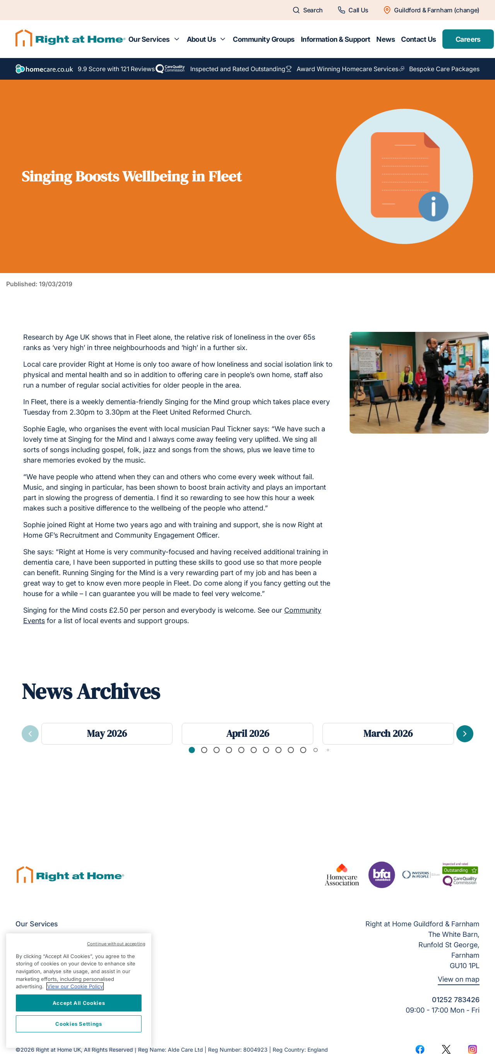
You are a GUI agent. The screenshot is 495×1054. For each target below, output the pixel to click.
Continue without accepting (116, 943)
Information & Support (335, 39)
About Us (201, 39)
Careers (468, 39)
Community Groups (263, 39)
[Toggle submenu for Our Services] (177, 39)
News (385, 39)
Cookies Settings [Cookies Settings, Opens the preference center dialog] (78, 1024)
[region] (78, 990)
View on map (459, 979)
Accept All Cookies (79, 1003)
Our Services (149, 39)
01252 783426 (456, 1000)
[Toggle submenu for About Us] (223, 39)
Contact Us (418, 39)
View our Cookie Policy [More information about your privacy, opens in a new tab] (75, 986)
